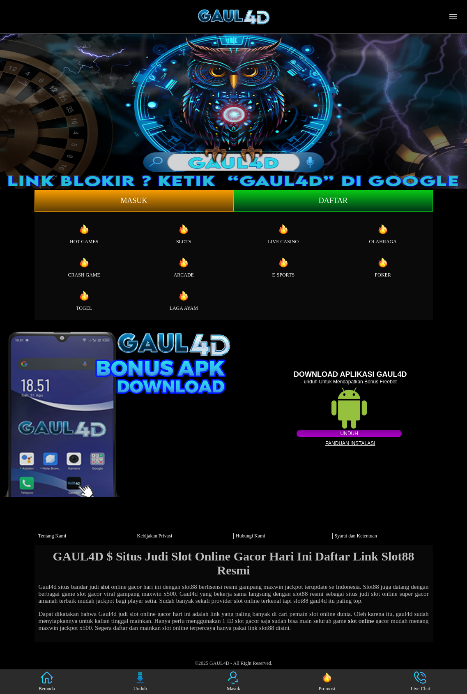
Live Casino (283, 233)
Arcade (184, 267)
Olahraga (383, 233)
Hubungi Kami (250, 536)
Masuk (133, 200)
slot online (361, 621)
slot (105, 586)
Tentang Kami (52, 536)
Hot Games (84, 233)
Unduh (349, 433)
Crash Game (84, 267)
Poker (383, 267)
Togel (84, 300)
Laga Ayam (184, 300)
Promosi (327, 681)
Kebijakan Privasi (155, 536)
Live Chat (420, 681)
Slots (183, 233)
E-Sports (283, 267)
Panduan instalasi (350, 443)
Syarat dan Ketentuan (356, 536)
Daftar (333, 200)
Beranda (47, 681)
